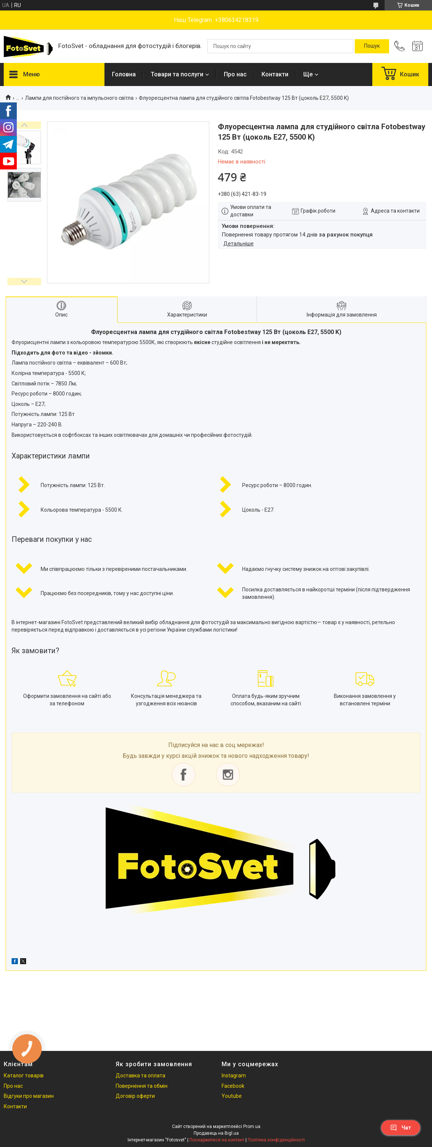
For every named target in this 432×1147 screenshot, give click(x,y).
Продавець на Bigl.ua (216, 1133)
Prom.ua (251, 1126)
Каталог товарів (24, 1075)
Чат (400, 1127)
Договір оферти (135, 1096)
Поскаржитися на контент (217, 1140)
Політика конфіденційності (276, 1140)
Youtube (232, 1096)
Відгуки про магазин (29, 1096)
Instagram (234, 1075)
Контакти (275, 74)
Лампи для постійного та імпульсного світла (79, 98)
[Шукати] (372, 46)
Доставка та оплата (140, 1075)
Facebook (233, 1086)
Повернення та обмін (142, 1086)
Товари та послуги (177, 74)
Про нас (235, 74)
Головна (124, 74)
